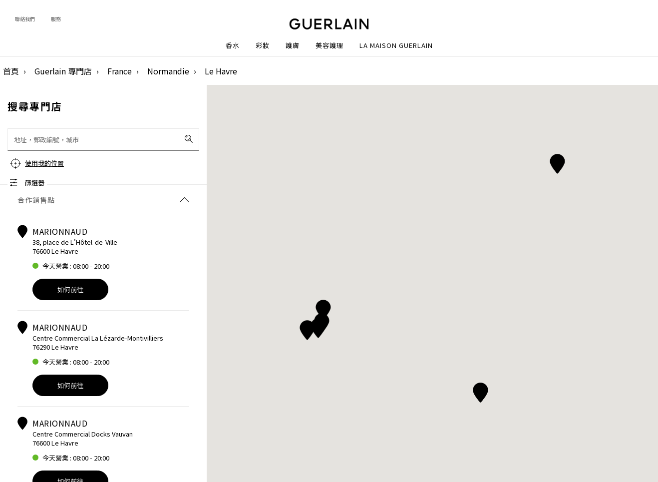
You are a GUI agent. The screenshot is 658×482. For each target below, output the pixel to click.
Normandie (168, 71)
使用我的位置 (44, 163)
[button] (557, 162)
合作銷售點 (103, 200)
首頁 (11, 71)
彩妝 (263, 45)
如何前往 (70, 289)
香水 (233, 45)
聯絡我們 (25, 18)
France (119, 71)
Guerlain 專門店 (63, 71)
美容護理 (329, 45)
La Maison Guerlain (396, 45)
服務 (56, 18)
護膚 (293, 45)
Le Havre (221, 71)
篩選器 (34, 182)
